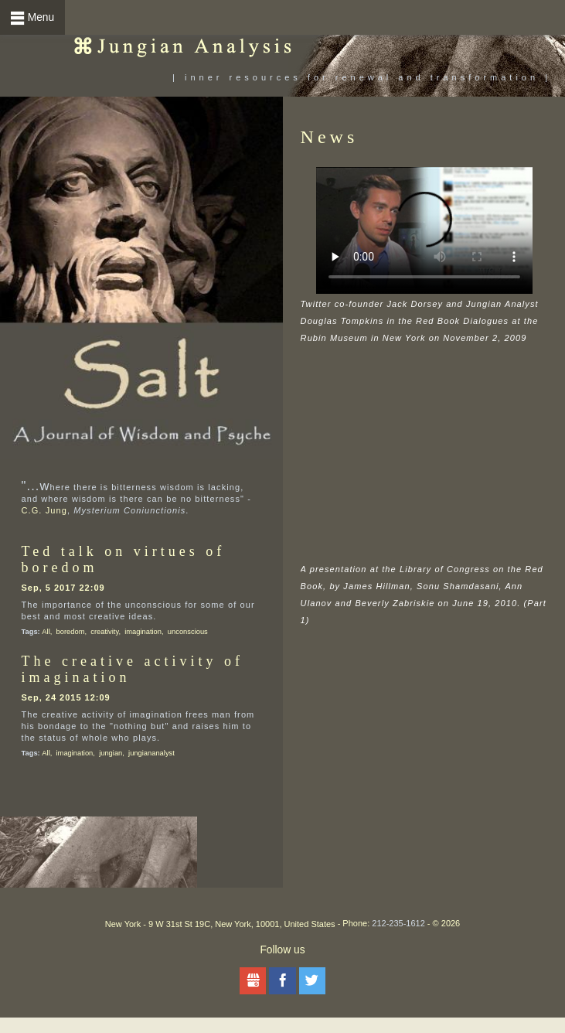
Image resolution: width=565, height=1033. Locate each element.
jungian (110, 753)
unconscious (188, 632)
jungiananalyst (151, 753)
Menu (41, 17)
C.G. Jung (44, 510)
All (45, 632)
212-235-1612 (398, 923)
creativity (104, 632)
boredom (70, 632)
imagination (143, 632)
